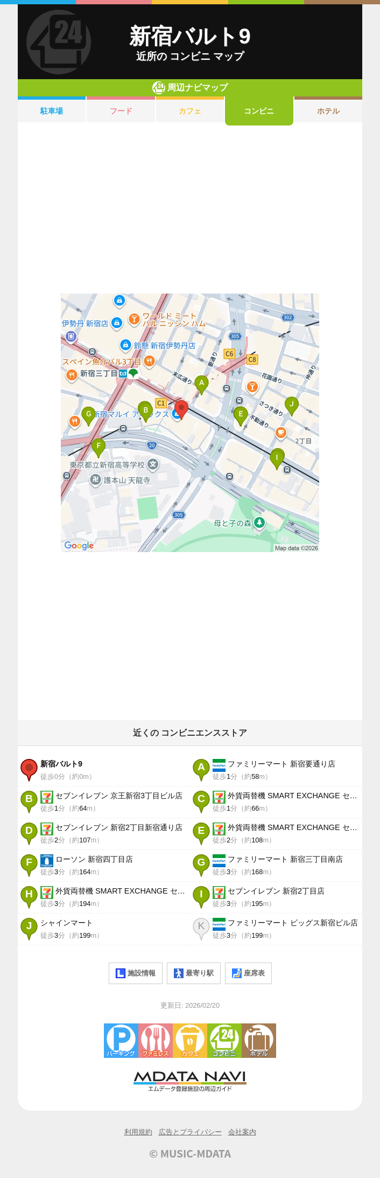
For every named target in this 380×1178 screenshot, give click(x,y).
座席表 (248, 973)
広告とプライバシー (190, 1132)
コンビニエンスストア (224, 1040)
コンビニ (259, 111)
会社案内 (242, 1132)
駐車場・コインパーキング (121, 1040)
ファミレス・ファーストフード (155, 1040)
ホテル (328, 111)
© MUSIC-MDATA (190, 1153)
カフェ (190, 111)
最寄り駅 (194, 973)
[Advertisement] (190, 209)
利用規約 (138, 1132)
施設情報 (136, 973)
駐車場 (51, 111)
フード (121, 111)
